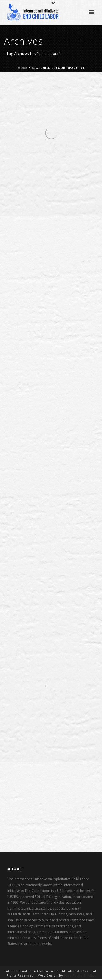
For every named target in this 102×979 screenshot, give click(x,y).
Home (23, 68)
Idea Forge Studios (80, 975)
